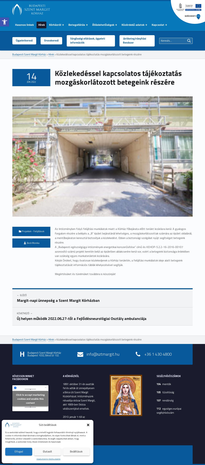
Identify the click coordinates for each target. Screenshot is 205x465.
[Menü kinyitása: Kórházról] (63, 25)
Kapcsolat (158, 25)
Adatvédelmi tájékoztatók (48, 459)
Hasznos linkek (24, 25)
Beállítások (76, 452)
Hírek (41, 25)
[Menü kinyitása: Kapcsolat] (166, 25)
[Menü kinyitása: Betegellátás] (87, 25)
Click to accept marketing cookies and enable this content (30, 398)
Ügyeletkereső (24, 40)
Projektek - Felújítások (33, 231)
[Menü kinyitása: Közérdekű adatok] (146, 25)
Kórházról (55, 25)
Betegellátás (76, 25)
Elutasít (47, 452)
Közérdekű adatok (133, 25)
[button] (4, 21)
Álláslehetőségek (103, 25)
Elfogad (19, 452)
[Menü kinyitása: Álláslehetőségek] (116, 25)
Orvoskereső (51, 40)
